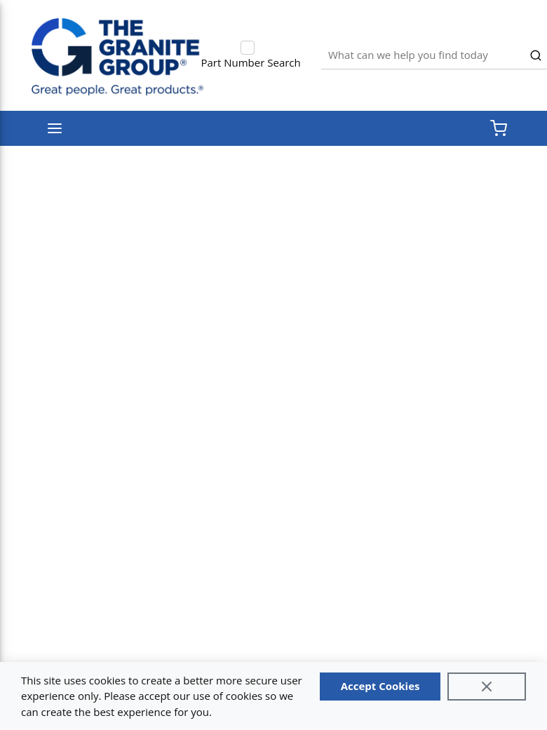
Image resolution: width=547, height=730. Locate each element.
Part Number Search (251, 62)
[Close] (486, 686)
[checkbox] (248, 48)
